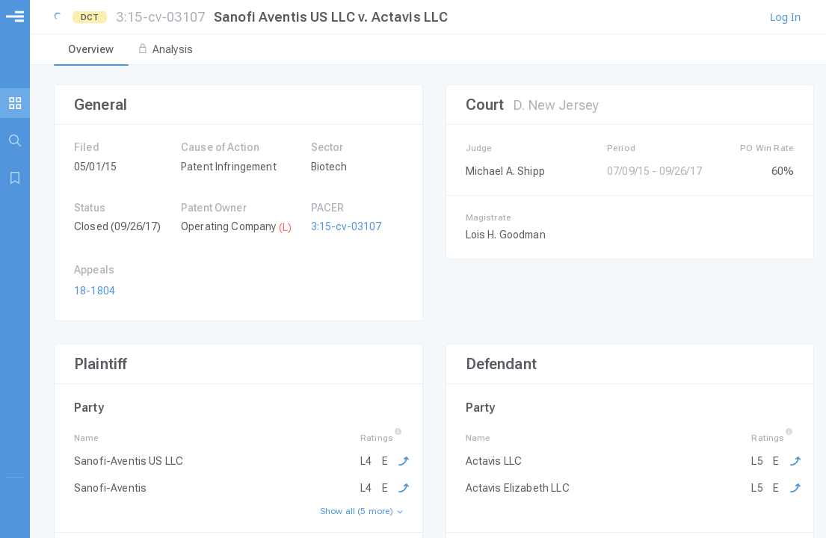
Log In (785, 17)
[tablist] (428, 49)
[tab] (91, 49)
